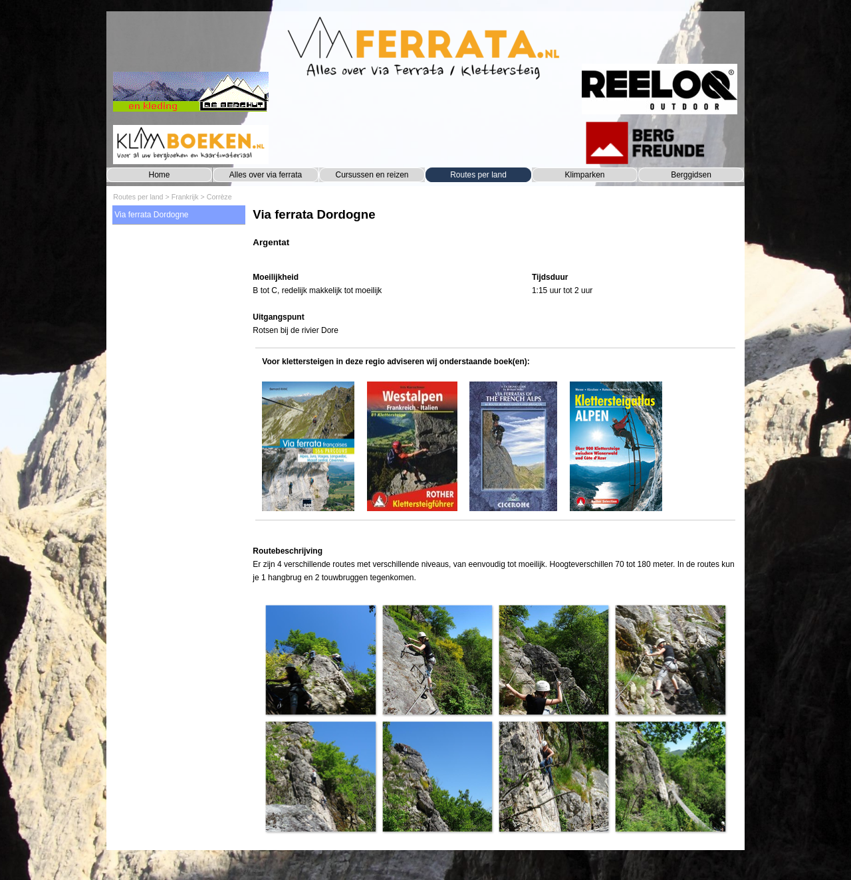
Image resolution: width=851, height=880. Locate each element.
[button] (320, 660)
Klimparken (584, 174)
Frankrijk (185, 197)
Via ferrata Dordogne (151, 214)
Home (159, 174)
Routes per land (478, 174)
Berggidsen (691, 174)
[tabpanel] (495, 234)
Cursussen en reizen (371, 174)
